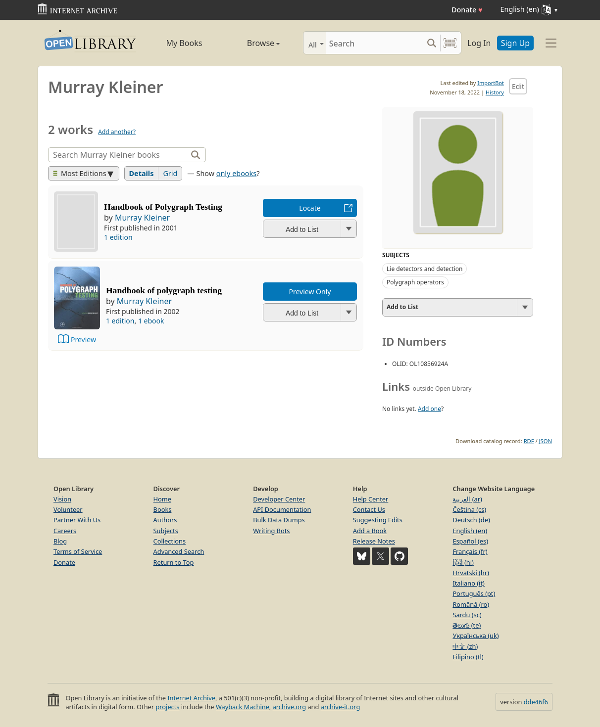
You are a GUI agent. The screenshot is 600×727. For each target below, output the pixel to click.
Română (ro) (470, 604)
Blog (60, 541)
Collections (169, 541)
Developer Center (279, 499)
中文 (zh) (465, 646)
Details (141, 173)
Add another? (117, 132)
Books (162, 509)
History (495, 92)
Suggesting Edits (377, 519)
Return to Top (173, 562)
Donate (467, 9)
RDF (529, 441)
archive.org (289, 706)
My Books (184, 43)
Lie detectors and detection (424, 269)
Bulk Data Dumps (279, 519)
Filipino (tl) (467, 656)
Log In (479, 43)
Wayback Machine (242, 706)
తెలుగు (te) (466, 625)
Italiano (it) (468, 583)
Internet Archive (191, 697)
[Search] (374, 42)
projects (167, 706)
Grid (170, 173)
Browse (252, 43)
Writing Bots (271, 530)
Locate (309, 208)
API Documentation (282, 509)
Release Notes (374, 541)
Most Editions (79, 173)
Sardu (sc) (466, 614)
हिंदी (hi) (462, 562)
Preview (83, 339)
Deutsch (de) (471, 519)
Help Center (371, 499)
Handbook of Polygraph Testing (163, 207)
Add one (429, 409)
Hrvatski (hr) (470, 572)
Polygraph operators (415, 282)
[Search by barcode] (450, 43)
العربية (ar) (467, 499)
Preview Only (310, 291)
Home (162, 499)
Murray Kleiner (142, 217)
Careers (64, 530)
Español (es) (470, 541)
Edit (518, 86)
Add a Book (370, 530)
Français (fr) (469, 551)
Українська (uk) (475, 635)
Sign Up (515, 43)
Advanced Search (178, 551)
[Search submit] (431, 43)
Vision (62, 499)
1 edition (118, 237)
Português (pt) (473, 593)
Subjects (165, 530)
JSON (545, 441)
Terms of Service (77, 551)
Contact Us (369, 509)
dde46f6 (536, 701)
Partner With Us (76, 519)
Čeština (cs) (469, 509)
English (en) (469, 530)
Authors (165, 519)
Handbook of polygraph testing (164, 290)
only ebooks (236, 173)
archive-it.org (340, 706)
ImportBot (490, 83)
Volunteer (68, 509)
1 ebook (151, 320)
